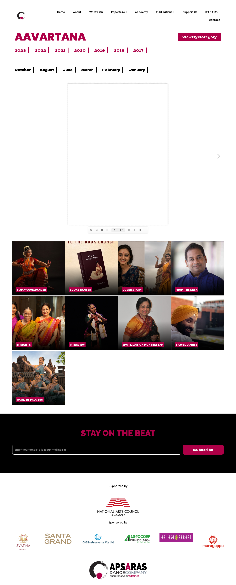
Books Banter (80, 289)
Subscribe (203, 449)
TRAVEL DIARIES (186, 344)
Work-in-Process (29, 399)
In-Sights (23, 344)
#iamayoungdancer (31, 289)
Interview (77, 344)
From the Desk (186, 289)
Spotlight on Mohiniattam (143, 344)
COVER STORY (132, 289)
